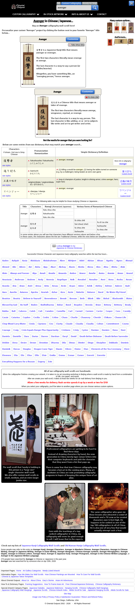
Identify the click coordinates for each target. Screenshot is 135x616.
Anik (72, 279)
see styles (6, 165)
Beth (82, 298)
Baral (100, 292)
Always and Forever (19, 273)
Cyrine (85, 330)
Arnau (55, 285)
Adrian (91, 260)
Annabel (82, 279)
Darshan (55, 336)
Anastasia (7, 279)
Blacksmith (117, 298)
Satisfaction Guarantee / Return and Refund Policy (82, 597)
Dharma (55, 342)
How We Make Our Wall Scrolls (30, 574)
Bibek (90, 298)
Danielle (17, 336)
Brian (98, 304)
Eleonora (6, 355)
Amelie (92, 273)
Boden (34, 304)
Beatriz (16, 298)
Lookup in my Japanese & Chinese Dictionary (69, 247)
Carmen (89, 311)
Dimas (72, 342)
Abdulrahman (50, 260)
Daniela (6, 336)
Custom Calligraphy (26, 14)
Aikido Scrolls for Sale (120, 590)
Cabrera (22, 311)
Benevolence (50, 298)
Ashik (89, 285)
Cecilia (36, 317)
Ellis (37, 355)
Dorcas (16, 349)
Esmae (71, 355)
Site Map (67, 594)
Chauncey (85, 317)
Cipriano (42, 323)
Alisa (106, 267)
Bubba (5, 311)
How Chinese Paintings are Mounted (60, 574)
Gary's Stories (48, 580)
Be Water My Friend (116, 292)
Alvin (4, 273)
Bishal (106, 298)
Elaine (78, 349)
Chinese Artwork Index (58, 590)
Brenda (89, 304)
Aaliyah (15, 260)
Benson (73, 298)
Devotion (43, 342)
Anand (129, 273)
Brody (128, 304)
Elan (86, 349)
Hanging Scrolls (71, 588)
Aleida (81, 267)
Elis (22, 355)
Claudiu (90, 323)
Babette (80, 292)
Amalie (52, 273)
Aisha (37, 267)
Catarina (15, 317)
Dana (115, 330)
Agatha (109, 260)
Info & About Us (82, 14)
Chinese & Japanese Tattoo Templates (17, 576)
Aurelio (13, 292)
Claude (69, 323)
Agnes (119, 260)
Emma (62, 355)
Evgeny (41, 361)
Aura (4, 292)
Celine (55, 317)
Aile (14, 267)
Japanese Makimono (54, 588)
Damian (95, 330)
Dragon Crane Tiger (43, 349)
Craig (15, 330)
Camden (49, 311)
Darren (44, 336)
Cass (118, 311)
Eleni (126, 349)
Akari (53, 267)
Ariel (30, 285)
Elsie (44, 355)
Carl (70, 311)
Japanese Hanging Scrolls (98, 590)
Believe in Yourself (32, 298)
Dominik (6, 349)
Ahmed (5, 267)
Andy (40, 279)
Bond (68, 304)
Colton (100, 323)
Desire (24, 342)
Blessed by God (9, 304)
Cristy (76, 330)
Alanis (72, 267)
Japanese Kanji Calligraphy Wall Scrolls (41, 545)
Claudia (79, 323)
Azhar (54, 292)
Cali (40, 311)
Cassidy (127, 311)
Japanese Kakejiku (37, 588)
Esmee (81, 355)
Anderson (19, 279)
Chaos (65, 317)
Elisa (29, 355)
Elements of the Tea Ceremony (106, 349)
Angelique (62, 279)
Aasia (24, 260)
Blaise (129, 298)
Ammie (111, 273)
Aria (14, 285)
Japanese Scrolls (40, 590)
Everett (90, 355)
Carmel (79, 311)
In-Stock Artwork (55, 14)
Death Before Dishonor (91, 336)
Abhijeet (72, 260)
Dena (15, 342)
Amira (101, 273)
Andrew (31, 279)
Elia (16, 355)
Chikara (108, 317)
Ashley (98, 285)
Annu (111, 279)
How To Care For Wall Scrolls (88, 574)
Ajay (45, 267)
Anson (129, 279)
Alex (98, 267)
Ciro (51, 323)
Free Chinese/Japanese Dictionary (80, 584)
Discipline (101, 342)
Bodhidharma (47, 304)
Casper (109, 311)
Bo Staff (24, 304)
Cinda (32, 323)
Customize (73, 39)
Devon (33, 342)
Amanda (62, 273)
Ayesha (34, 292)
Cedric (46, 317)
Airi (30, 267)
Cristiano (66, 330)
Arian (22, 285)
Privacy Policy (54, 597)
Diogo (90, 342)
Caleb (32, 311)
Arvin (63, 285)
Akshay (62, 267)
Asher (81, 285)
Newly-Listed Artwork (51, 571)
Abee (62, 260)
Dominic (125, 342)
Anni (103, 279)
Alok (122, 267)
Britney (107, 304)
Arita (46, 285)
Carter (100, 311)
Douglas (27, 349)
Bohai (60, 304)
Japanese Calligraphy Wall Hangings (17, 590)
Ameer (82, 273)
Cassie (5, 317)
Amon (120, 273)
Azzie (70, 292)
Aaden (5, 260)
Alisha (114, 267)
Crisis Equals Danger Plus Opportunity (40, 330)
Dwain (59, 349)
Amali (42, 273)
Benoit (63, 298)
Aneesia (50, 279)
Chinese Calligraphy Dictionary (108, 584)
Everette (101, 355)
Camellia (61, 311)
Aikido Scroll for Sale (77, 590)
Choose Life (120, 317)
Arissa (38, 285)
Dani (123, 330)
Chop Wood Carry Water (14, 323)
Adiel (81, 260)
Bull (14, 311)
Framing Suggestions (34, 584)
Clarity (59, 323)
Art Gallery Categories (32, 571)
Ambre (73, 273)
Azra (63, 292)
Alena (90, 267)
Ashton (108, 285)
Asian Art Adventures (64, 580)
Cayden (26, 317)
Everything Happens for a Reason (18, 361)
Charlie (74, 317)
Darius (35, 336)
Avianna (24, 292)
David (73, 336)
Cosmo (125, 323)
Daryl (65, 336)
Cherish (97, 317)
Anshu (120, 279)
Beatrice (6, 298)
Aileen (22, 267)
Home (18, 571)
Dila (64, 342)
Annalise (93, 279)
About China (36, 580)
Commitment (112, 323)
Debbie (5, 342)
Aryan (72, 285)
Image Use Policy (39, 597)
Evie (50, 361)
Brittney (118, 304)
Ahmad (129, 260)
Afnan (100, 260)
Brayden (78, 304)
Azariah (45, 292)
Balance (91, 292)
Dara (26, 336)
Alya (34, 273)
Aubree (118, 285)
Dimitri (81, 342)
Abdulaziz (35, 260)
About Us (25, 580)
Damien (105, 330)
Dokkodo (113, 342)
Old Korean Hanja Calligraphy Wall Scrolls (85, 545)
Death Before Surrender (116, 336)
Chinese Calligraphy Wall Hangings (93, 588)
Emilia (53, 355)
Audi (127, 285)
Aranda (5, 285)
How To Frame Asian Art (54, 584)
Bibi (98, 298)
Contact (101, 14)
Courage (6, 330)
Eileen (68, 349)
